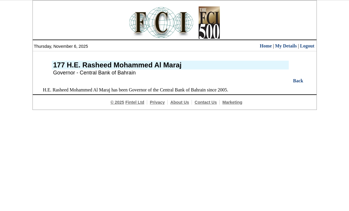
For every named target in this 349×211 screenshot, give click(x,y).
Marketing (232, 102)
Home (266, 45)
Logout (307, 45)
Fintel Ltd (134, 102)
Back (298, 80)
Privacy (157, 102)
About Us (179, 102)
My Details (286, 45)
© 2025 (117, 102)
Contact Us (206, 102)
